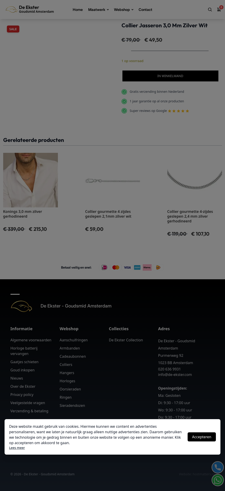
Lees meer (17, 448)
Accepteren (201, 436)
